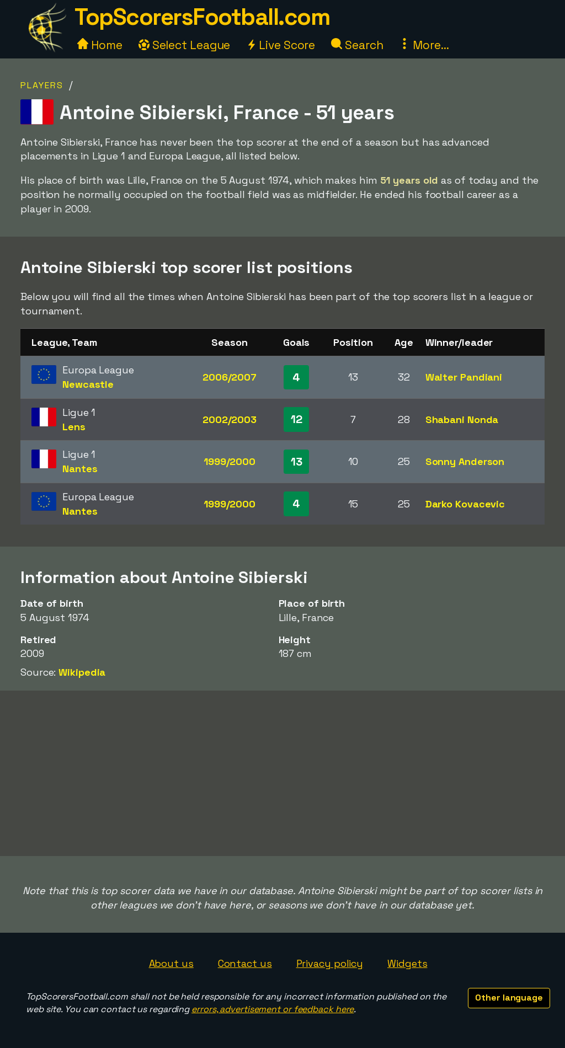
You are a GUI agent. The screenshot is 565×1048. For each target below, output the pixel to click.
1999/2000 (229, 461)
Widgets (407, 963)
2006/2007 (229, 377)
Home (99, 45)
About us (171, 963)
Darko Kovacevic (465, 504)
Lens (74, 426)
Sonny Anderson (465, 461)
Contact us (245, 963)
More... (424, 45)
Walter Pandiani (464, 377)
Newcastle (88, 384)
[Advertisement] (282, 773)
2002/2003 (229, 419)
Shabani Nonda (462, 419)
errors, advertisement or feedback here (272, 1009)
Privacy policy (330, 963)
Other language (509, 997)
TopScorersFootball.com (201, 16)
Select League (184, 45)
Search (357, 45)
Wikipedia (81, 672)
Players (41, 85)
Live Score (280, 45)
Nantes (79, 468)
